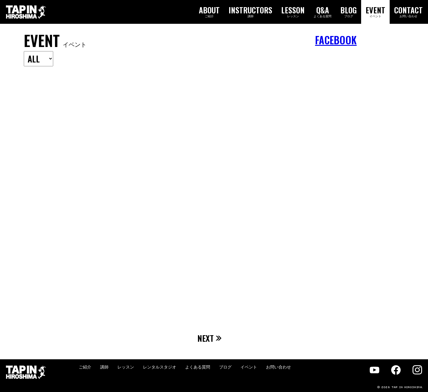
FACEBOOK (336, 40)
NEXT (209, 338)
